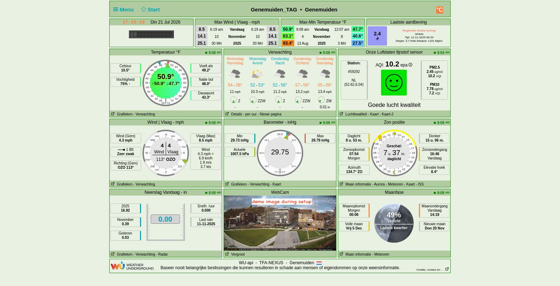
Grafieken (121, 114)
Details (233, 114)
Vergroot (234, 254)
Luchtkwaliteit (352, 114)
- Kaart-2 (386, 114)
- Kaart (373, 114)
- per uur (250, 114)
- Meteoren (394, 184)
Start (150, 9)
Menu (125, 9)
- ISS (420, 184)
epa (406, 65)
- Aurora (378, 184)
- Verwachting (144, 114)
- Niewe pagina (269, 114)
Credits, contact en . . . (432, 269)
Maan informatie (354, 184)
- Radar (162, 254)
